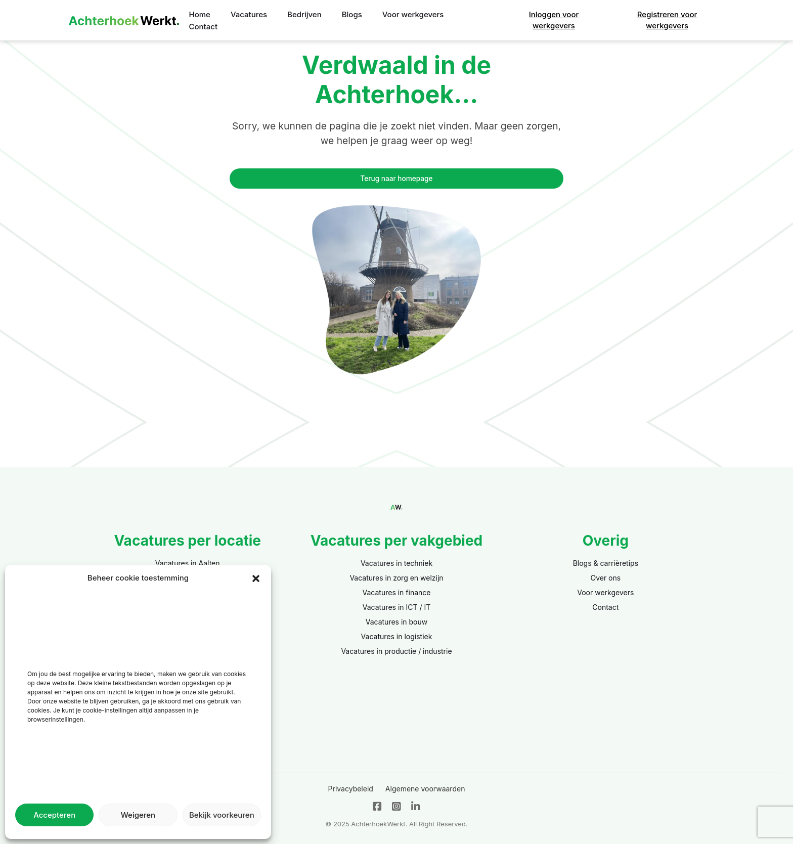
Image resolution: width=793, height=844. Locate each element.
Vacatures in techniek (396, 563)
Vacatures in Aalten (187, 563)
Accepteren (54, 815)
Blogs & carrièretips (605, 563)
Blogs (352, 14)
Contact (203, 26)
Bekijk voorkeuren (221, 815)
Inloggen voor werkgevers (554, 20)
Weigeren (138, 815)
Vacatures (249, 14)
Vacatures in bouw (397, 621)
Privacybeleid (350, 788)
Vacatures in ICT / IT (397, 607)
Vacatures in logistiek (396, 636)
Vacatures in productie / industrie (396, 651)
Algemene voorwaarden (425, 788)
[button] (256, 578)
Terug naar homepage (397, 178)
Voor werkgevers (413, 14)
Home (199, 14)
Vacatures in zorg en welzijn (396, 577)
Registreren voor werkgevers (667, 20)
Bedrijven (304, 14)
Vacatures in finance (397, 592)
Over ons (605, 577)
